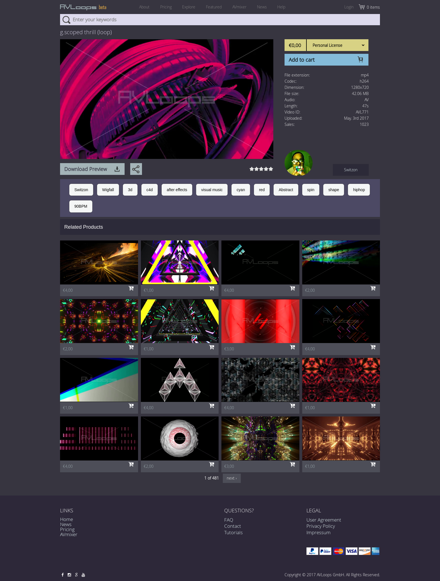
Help (282, 7)
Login (349, 7)
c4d (149, 190)
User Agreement (323, 520)
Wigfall (108, 190)
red (262, 190)
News (262, 7)
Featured (214, 7)
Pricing (165, 7)
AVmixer (239, 7)
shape (333, 190)
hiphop (359, 190)
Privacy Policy (320, 526)
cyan (241, 190)
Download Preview (85, 169)
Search (66, 19)
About (144, 7)
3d (130, 190)
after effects (177, 190)
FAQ (228, 523)
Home (66, 519)
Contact (232, 529)
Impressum (318, 532)
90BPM (80, 206)
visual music (212, 190)
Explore (188, 7)
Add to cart (302, 59)
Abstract (286, 190)
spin (311, 190)
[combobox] (220, 19)
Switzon (351, 169)
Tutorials (233, 535)
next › (232, 478)
